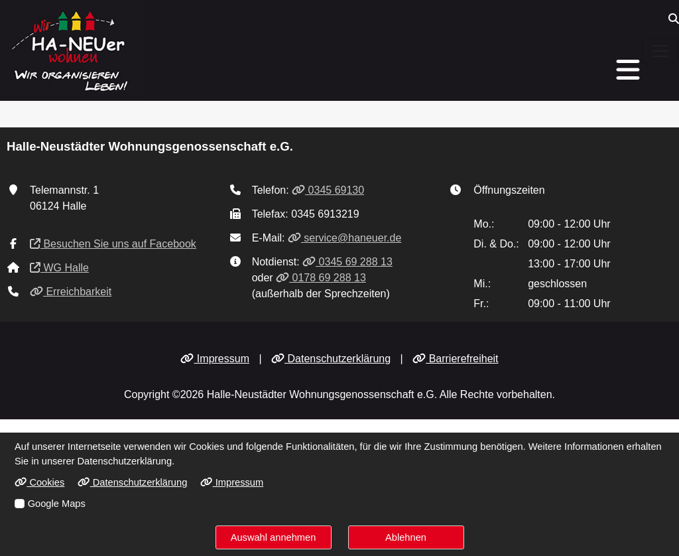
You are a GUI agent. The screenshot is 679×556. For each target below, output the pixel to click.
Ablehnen (405, 537)
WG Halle (59, 267)
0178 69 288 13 (321, 277)
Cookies (39, 482)
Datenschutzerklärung (331, 358)
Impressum (214, 358)
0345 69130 (328, 190)
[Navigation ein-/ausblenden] (660, 51)
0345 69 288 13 (347, 261)
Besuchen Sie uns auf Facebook (113, 243)
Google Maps (57, 503)
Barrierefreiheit (455, 358)
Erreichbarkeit (70, 291)
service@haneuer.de (344, 237)
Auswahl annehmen (273, 537)
